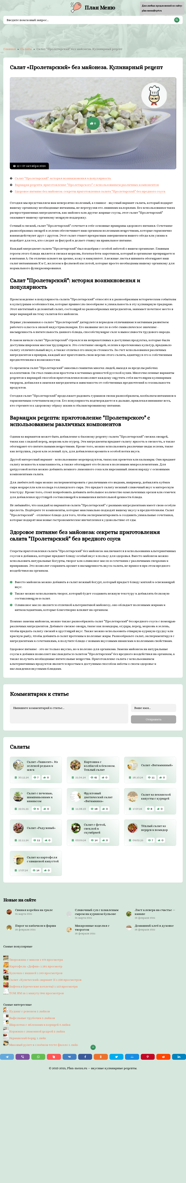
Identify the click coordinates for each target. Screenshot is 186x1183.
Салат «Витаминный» (157, 764)
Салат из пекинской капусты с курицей (156, 796)
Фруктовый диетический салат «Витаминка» (98, 796)
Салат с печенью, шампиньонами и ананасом (40, 796)
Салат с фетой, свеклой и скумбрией (95, 828)
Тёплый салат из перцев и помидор (154, 827)
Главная (9, 49)
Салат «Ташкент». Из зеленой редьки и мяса (42, 765)
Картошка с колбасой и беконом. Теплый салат (99, 765)
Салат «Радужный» (41, 827)
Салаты (26, 49)
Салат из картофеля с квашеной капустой (43, 858)
